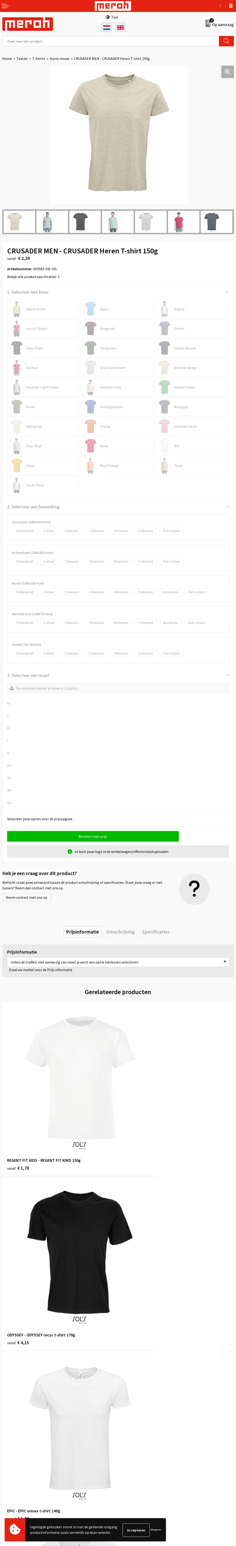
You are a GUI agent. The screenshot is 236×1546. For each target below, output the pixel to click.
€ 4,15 (134, 1129)
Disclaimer (128, 1465)
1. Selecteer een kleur (28, 292)
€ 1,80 (18, 1265)
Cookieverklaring (133, 1451)
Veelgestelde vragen (136, 1367)
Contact (8, 1437)
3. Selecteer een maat (28, 675)
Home (7, 58)
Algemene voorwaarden (139, 1437)
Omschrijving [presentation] (120, 931)
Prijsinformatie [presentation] (82, 931)
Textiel (22, 58)
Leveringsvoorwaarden (138, 1444)
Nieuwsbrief (129, 1360)
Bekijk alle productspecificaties (33, 276)
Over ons (127, 1353)
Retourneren (12, 1444)
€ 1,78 (18, 1129)
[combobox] (110, 41)
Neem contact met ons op (26, 897)
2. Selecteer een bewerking (33, 506)
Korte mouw (59, 58)
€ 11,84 (135, 1271)
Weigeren (155, 1530)
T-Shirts (38, 58)
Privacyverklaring (134, 1458)
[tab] (82, 931)
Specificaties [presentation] (155, 931)
